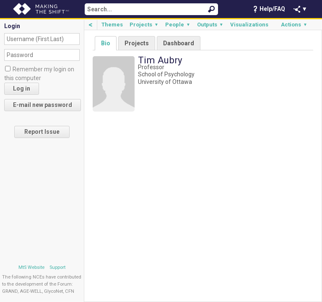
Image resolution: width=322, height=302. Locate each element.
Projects (144, 24)
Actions (294, 24)
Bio (105, 43)
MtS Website (31, 267)
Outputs (210, 24)
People (177, 24)
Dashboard (178, 43)
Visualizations (249, 24)
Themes (112, 24)
